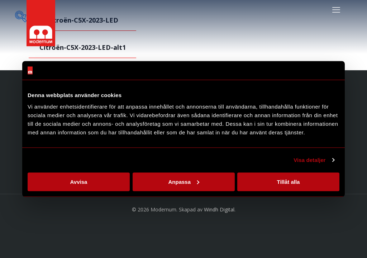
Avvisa (78, 181)
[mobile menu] (336, 9)
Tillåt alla (288, 181)
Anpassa (183, 181)
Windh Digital (219, 209)
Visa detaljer (309, 160)
